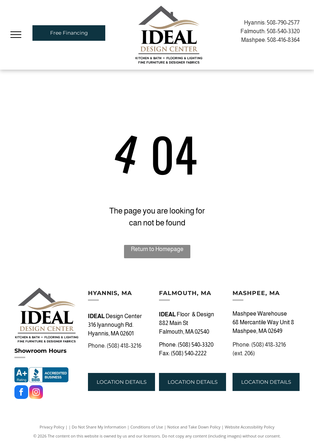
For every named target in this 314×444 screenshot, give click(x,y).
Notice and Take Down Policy (194, 427)
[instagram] (36, 393)
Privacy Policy (52, 427)
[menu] (15, 34)
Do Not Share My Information (99, 427)
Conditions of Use (147, 427)
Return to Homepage (157, 249)
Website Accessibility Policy (249, 427)
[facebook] (21, 393)
